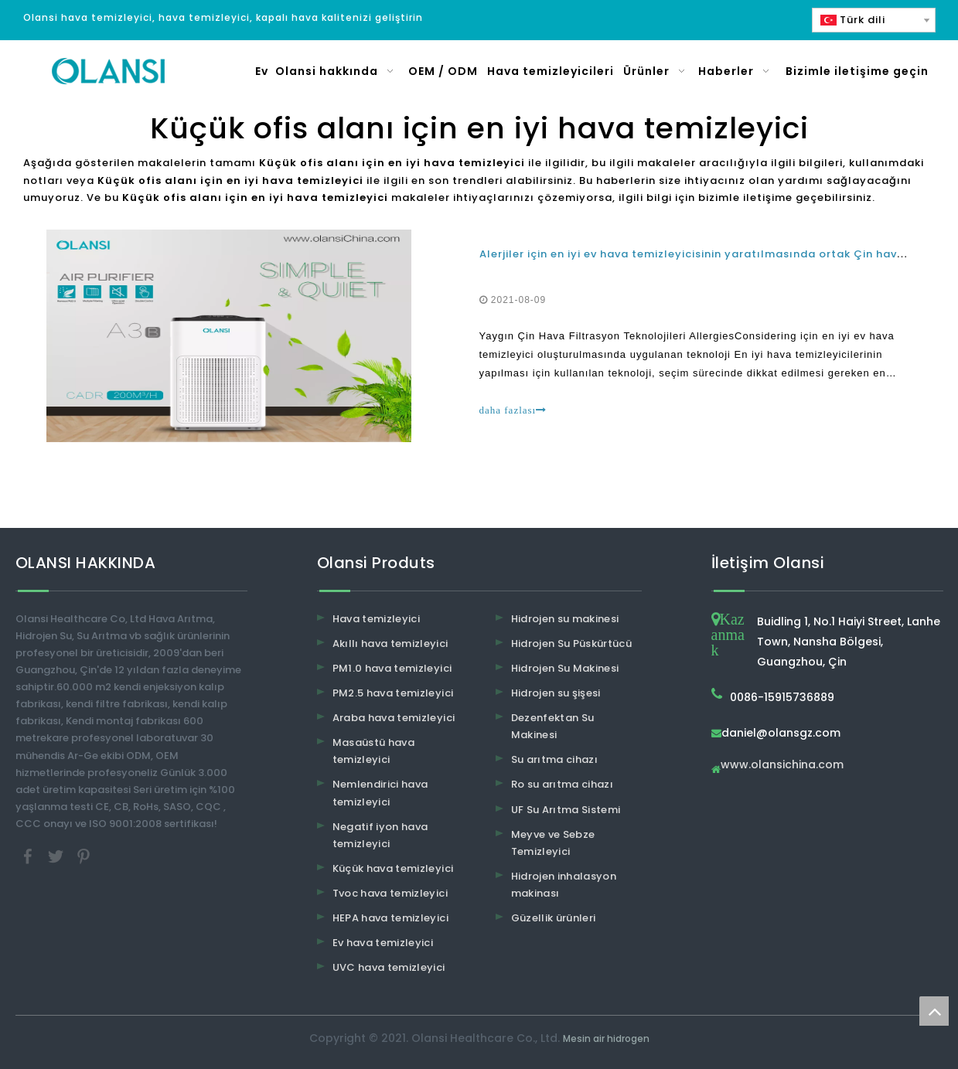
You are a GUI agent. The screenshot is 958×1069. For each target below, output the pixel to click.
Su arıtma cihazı (554, 759)
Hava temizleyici (376, 618)
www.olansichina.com (782, 765)
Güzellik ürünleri (553, 918)
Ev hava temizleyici (383, 942)
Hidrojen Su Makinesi (565, 668)
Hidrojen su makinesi (565, 618)
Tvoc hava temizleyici (390, 893)
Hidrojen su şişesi (556, 693)
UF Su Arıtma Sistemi (566, 809)
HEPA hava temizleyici (390, 918)
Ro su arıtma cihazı (562, 784)
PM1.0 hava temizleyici (392, 668)
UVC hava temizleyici (388, 967)
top (934, 1011)
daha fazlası (513, 410)
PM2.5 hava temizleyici (393, 693)
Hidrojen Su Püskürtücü (571, 643)
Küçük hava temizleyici (393, 868)
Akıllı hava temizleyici (390, 643)
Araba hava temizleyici (393, 717)
